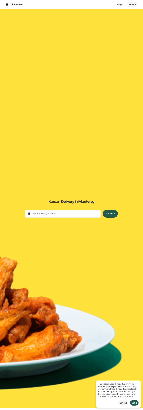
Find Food (110, 214)
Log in (120, 4)
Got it (134, 403)
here (131, 396)
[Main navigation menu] (7, 4)
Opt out (123, 403)
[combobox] (65, 213)
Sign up (132, 4)
